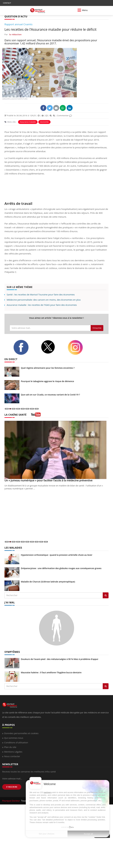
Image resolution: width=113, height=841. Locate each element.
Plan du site (10, 747)
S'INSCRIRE (11, 787)
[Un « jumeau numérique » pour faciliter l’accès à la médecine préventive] (56, 450)
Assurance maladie (28, 122)
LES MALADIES (13, 547)
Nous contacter (12, 756)
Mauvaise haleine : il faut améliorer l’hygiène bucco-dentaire (51, 672)
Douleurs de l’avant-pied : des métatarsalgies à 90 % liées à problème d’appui (59, 659)
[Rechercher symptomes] (106, 686)
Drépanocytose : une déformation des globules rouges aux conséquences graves (61, 568)
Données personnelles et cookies (21, 733)
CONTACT (7, 3)
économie (44, 122)
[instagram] (79, 347)
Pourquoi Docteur (11, 800)
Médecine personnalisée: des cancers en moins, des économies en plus (44, 299)
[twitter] (52, 347)
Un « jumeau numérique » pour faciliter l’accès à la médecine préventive (48, 480)
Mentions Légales (13, 751)
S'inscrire (97, 328)
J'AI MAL (9, 602)
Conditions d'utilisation (16, 742)
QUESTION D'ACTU (15, 16)
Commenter (64, 115)
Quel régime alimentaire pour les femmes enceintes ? (48, 367)
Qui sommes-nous (13, 737)
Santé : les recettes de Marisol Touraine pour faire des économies (41, 294)
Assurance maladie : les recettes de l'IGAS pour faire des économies (42, 304)
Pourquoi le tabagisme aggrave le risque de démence (47, 381)
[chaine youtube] (36, 416)
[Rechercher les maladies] (106, 595)
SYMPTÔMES (12, 652)
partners (48, 792)
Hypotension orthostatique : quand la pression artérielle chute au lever (56, 554)
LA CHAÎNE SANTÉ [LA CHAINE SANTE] (15, 414)
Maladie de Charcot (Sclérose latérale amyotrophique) (48, 581)
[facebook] (25, 347)
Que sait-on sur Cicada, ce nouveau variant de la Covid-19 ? (50, 394)
